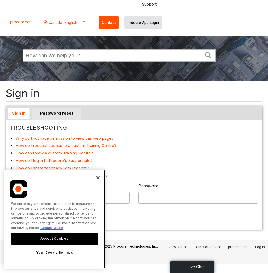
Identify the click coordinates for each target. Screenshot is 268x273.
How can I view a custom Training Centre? (54, 153)
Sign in (18, 113)
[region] (54, 219)
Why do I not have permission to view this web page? (65, 138)
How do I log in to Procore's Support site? (54, 160)
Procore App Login (143, 22)
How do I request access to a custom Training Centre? (66, 145)
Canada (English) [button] (63, 22)
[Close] (98, 178)
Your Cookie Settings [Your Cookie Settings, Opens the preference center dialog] (54, 252)
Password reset (56, 113)
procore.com (21, 22)
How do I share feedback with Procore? (52, 168)
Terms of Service (207, 247)
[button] (208, 54)
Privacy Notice (176, 247)
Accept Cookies (54, 239)
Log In (260, 247)
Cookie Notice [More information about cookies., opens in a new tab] (51, 228)
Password (148, 186)
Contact (109, 22)
